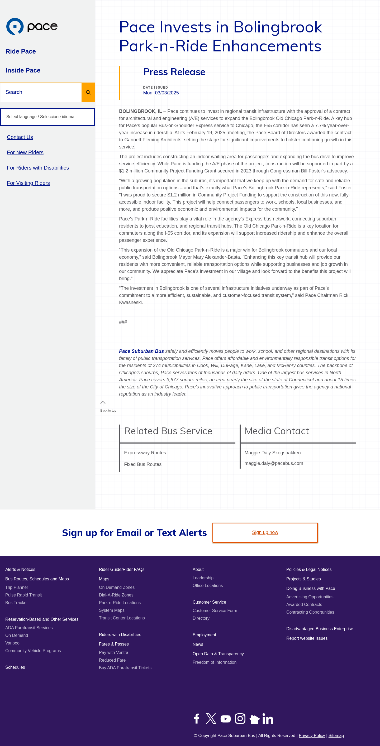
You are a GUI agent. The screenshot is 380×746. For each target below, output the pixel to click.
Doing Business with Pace (310, 588)
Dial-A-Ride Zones (116, 595)
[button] (103, 403)
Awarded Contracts (304, 604)
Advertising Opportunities (310, 597)
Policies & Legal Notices (309, 569)
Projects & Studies (303, 579)
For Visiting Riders (28, 183)
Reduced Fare (112, 660)
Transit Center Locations (122, 618)
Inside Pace (23, 70)
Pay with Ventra (113, 652)
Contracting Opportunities (310, 612)
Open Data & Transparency (218, 654)
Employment (204, 635)
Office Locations (208, 585)
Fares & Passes (114, 644)
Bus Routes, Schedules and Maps (37, 579)
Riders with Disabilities (120, 634)
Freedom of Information (214, 662)
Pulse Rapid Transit (23, 595)
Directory (201, 618)
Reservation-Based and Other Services (41, 619)
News (198, 644)
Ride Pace (21, 51)
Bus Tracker (16, 602)
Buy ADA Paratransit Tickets (125, 668)
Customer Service (209, 602)
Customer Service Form (215, 610)
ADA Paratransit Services (29, 627)
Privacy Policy (312, 735)
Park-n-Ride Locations (120, 602)
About (198, 569)
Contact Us (20, 137)
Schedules (15, 667)
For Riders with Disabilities (38, 168)
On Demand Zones (117, 587)
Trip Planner (16, 587)
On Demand (16, 635)
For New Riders (25, 152)
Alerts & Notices (20, 569)
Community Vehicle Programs (33, 650)
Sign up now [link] (265, 532)
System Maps (112, 610)
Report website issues (307, 638)
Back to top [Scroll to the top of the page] (108, 409)
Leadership (203, 578)
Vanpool (13, 643)
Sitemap (336, 735)
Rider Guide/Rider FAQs (122, 569)
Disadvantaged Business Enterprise (319, 629)
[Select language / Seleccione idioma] (47, 117)
